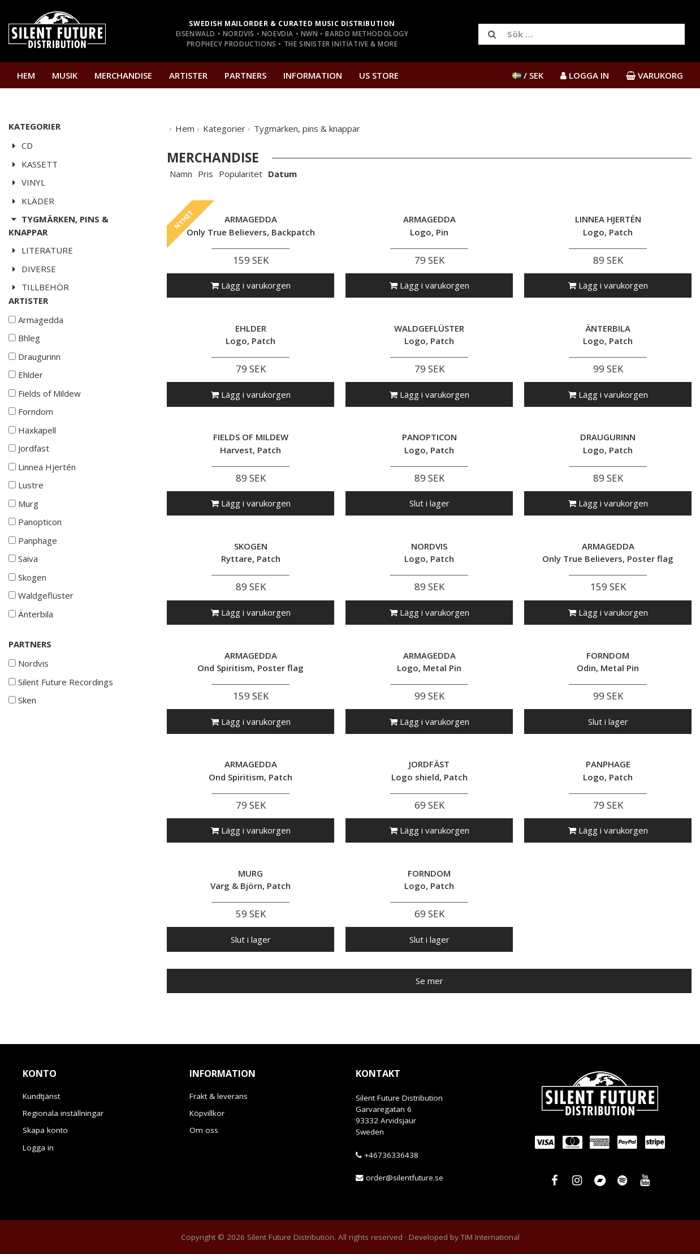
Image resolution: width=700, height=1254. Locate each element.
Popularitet (240, 173)
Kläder (31, 201)
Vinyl (26, 182)
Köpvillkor (206, 1113)
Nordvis (28, 697)
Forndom (30, 445)
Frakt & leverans (218, 1096)
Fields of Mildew (44, 427)
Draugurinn (34, 390)
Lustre (26, 519)
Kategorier (224, 128)
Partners (245, 75)
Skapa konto (45, 1130)
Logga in (38, 1148)
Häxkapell (32, 464)
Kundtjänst (41, 1096)
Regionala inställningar (63, 1113)
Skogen (27, 611)
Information (312, 75)
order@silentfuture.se (404, 1178)
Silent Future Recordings (60, 716)
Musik (64, 75)
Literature (40, 250)
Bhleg (24, 371)
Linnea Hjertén (42, 500)
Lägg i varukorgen (251, 285)
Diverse (32, 268)
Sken (22, 734)
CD (20, 145)
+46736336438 (391, 1155)
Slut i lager (429, 503)
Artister (188, 75)
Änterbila (30, 648)
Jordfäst (28, 482)
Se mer (429, 980)
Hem (26, 75)
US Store (379, 75)
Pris (205, 173)
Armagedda (35, 353)
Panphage (32, 574)
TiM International (490, 1237)
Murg (23, 537)
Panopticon (35, 555)
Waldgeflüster (41, 629)
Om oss (203, 1130)
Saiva (23, 592)
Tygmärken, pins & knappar (58, 225)
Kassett (33, 164)
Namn (181, 173)
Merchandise (123, 75)
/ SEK (527, 75)
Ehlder (25, 408)
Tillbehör (38, 287)
